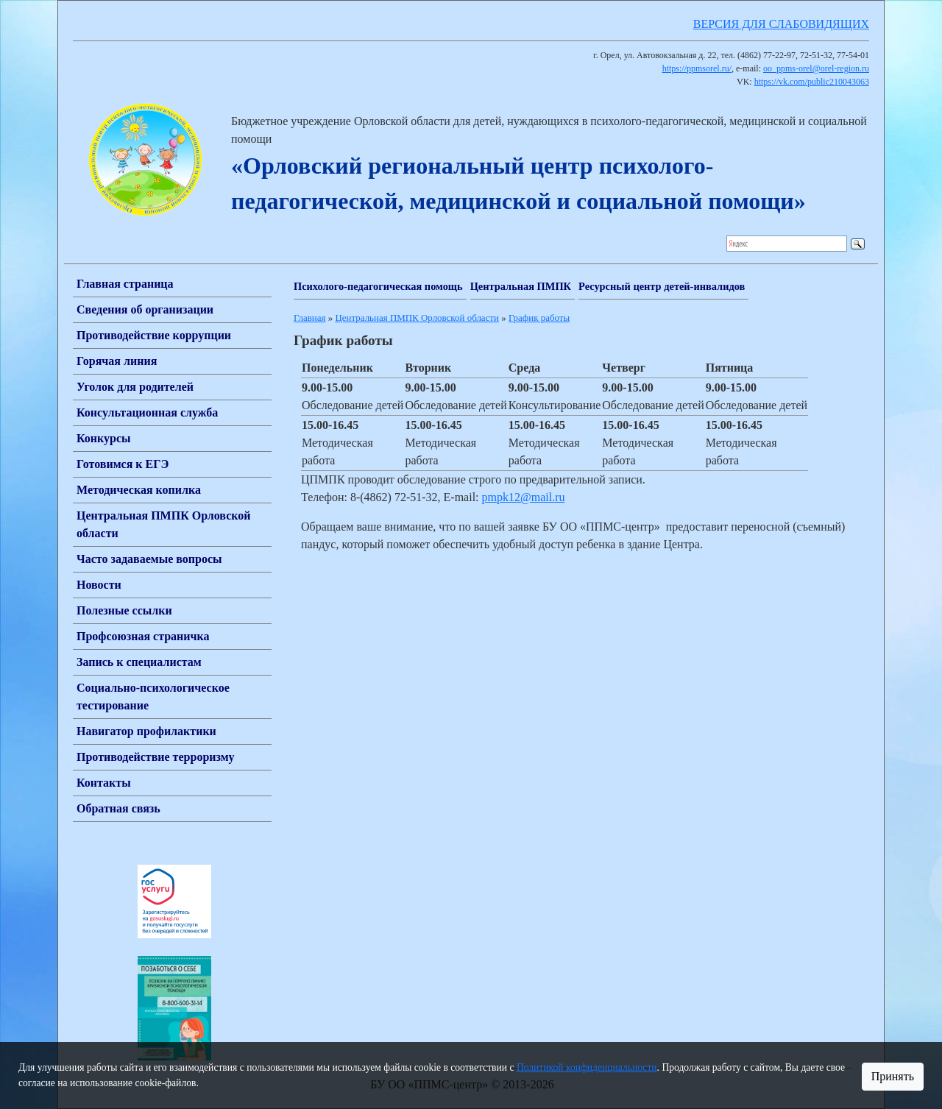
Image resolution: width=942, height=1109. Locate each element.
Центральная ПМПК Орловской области (417, 317)
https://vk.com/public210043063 (811, 82)
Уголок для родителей (135, 386)
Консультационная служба (147, 412)
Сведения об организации (145, 309)
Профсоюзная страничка (143, 636)
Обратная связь (118, 808)
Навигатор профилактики (146, 731)
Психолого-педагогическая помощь (378, 286)
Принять (892, 1076)
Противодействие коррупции (154, 335)
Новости (99, 584)
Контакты (104, 782)
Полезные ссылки (124, 610)
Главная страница (125, 283)
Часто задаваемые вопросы (149, 559)
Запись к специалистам (139, 662)
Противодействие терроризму (156, 757)
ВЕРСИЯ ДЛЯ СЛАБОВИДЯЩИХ (781, 24)
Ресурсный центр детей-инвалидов (661, 286)
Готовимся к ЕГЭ (123, 464)
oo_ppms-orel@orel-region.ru (816, 68)
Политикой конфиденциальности (587, 1067)
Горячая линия (117, 361)
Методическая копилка (139, 489)
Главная (309, 317)
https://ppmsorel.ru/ (697, 68)
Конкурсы (104, 438)
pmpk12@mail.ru (523, 497)
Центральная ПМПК (520, 286)
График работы (539, 317)
